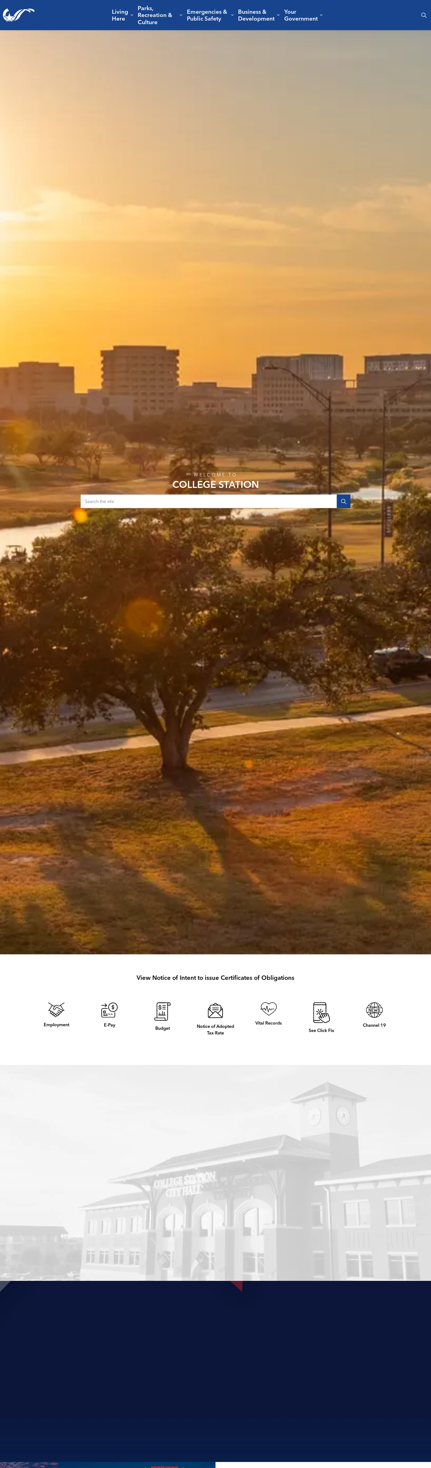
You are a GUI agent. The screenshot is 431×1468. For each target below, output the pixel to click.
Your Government (301, 15)
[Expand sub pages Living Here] (132, 15)
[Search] (343, 501)
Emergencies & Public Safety (207, 15)
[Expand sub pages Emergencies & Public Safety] (232, 15)
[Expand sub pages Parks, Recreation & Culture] (181, 15)
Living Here (120, 15)
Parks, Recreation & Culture (155, 14)
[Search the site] (216, 501)
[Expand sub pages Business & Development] (278, 15)
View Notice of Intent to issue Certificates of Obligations (215, 978)
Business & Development (256, 15)
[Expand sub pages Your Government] (321, 15)
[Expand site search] (424, 15)
